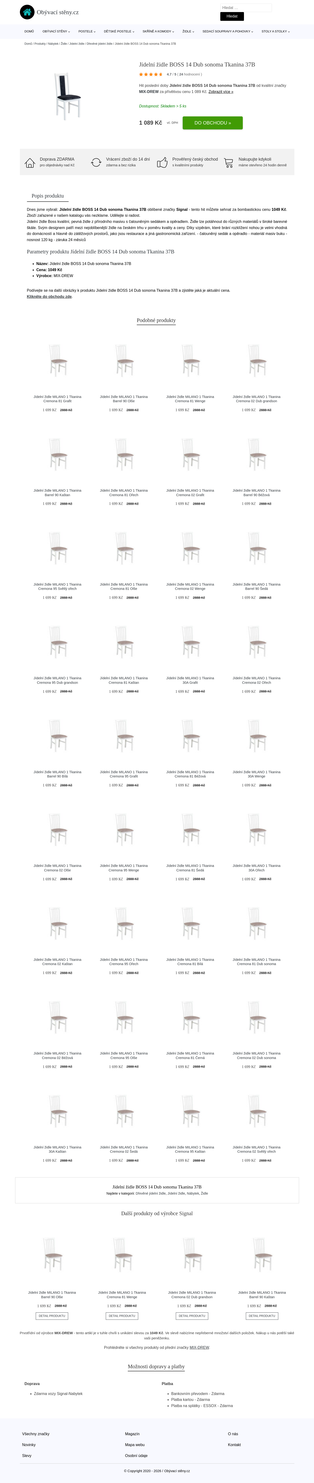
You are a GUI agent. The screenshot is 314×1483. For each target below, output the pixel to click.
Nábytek (53, 43)
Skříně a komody (157, 31)
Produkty (40, 43)
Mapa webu (135, 1445)
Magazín (132, 1434)
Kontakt (234, 1445)
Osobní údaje (136, 1456)
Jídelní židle (76, 43)
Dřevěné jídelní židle (99, 43)
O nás (233, 1434)
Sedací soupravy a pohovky (226, 31)
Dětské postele (117, 31)
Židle (186, 31)
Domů (29, 31)
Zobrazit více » (220, 92)
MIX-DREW (149, 92)
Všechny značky (36, 1434)
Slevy (26, 1456)
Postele (86, 31)
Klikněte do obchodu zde (49, 297)
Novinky (29, 1445)
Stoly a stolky (274, 31)
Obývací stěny (55, 31)
